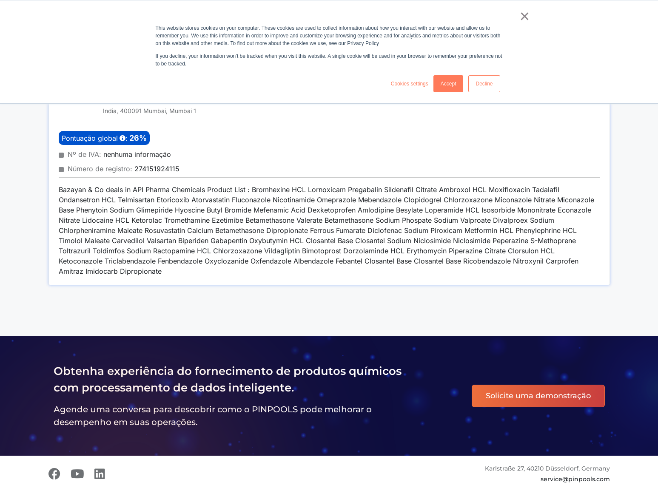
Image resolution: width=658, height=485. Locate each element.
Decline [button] (484, 84)
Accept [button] (448, 84)
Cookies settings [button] (409, 84)
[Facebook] (54, 474)
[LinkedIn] (99, 474)
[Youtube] (77, 474)
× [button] (525, 16)
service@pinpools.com (575, 479)
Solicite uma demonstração (538, 395)
